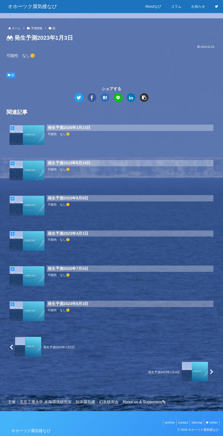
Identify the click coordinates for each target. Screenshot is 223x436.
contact (181, 422)
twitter (211, 422)
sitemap (195, 422)
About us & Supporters (144, 402)
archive (166, 422)
